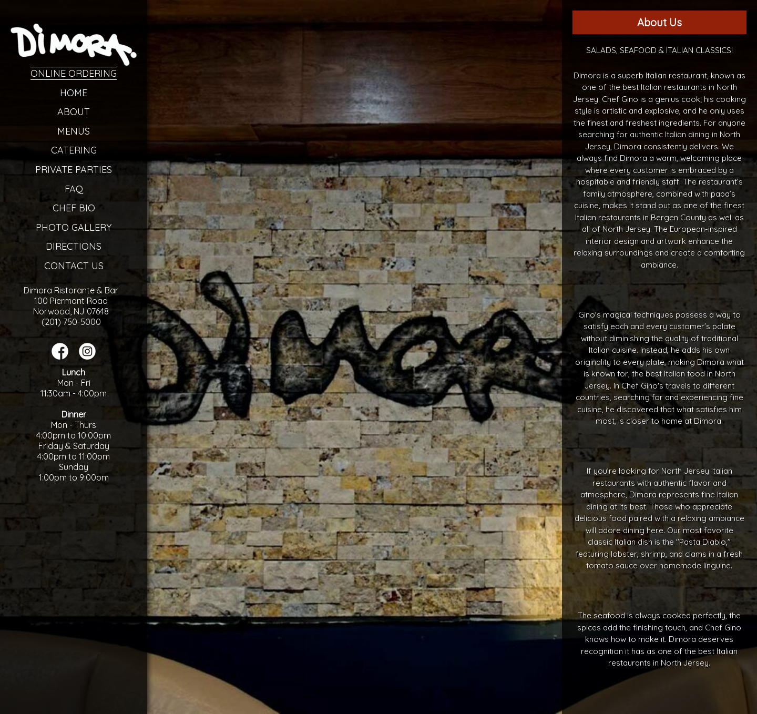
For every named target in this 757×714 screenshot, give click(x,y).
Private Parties (73, 170)
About (73, 112)
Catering (74, 150)
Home (73, 93)
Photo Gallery (73, 227)
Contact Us (74, 266)
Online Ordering (73, 73)
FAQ (74, 189)
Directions (73, 246)
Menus (73, 131)
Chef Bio (74, 208)
